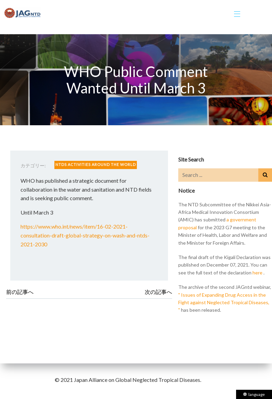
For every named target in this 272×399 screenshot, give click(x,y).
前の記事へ (20, 291)
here (257, 272)
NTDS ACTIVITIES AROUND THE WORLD (95, 164)
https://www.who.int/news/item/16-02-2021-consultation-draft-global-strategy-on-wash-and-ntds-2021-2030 (85, 235)
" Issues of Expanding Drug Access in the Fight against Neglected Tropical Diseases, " (223, 302)
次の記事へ (158, 291)
